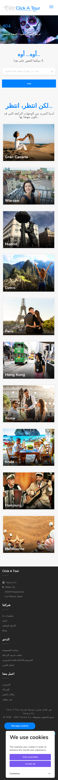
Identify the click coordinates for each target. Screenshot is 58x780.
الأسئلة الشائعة (9, 625)
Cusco (10, 287)
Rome (10, 418)
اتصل (4, 620)
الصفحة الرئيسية (10, 34)
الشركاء (5, 689)
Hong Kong (15, 374)
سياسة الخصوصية (10, 650)
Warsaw (12, 200)
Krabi (9, 461)
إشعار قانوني (8, 665)
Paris (9, 331)
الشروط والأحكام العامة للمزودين (17, 660)
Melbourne (14, 548)
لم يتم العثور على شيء (29, 34)
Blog (4, 630)
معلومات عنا (7, 615)
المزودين (6, 684)
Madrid (11, 244)
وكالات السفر (8, 694)
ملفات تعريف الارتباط (12, 655)
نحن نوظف (7, 699)
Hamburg (13, 505)
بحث (29, 83)
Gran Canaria (16, 156)
